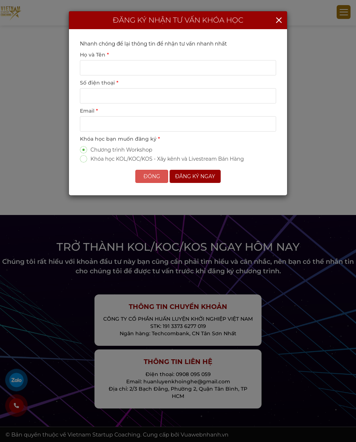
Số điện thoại (99, 82)
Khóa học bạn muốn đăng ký (120, 139)
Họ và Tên (94, 54)
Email (89, 110)
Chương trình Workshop (116, 149)
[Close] (279, 20)
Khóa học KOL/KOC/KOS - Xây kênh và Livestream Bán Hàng (162, 159)
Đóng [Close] (151, 176)
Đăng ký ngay (195, 176)
